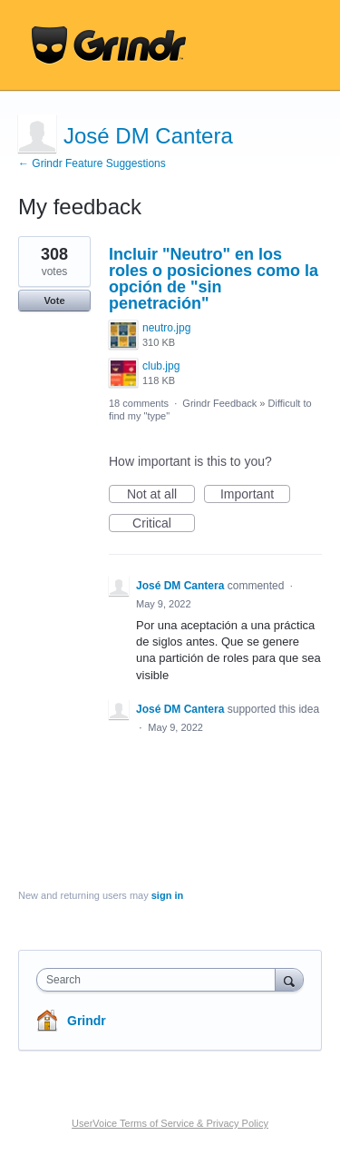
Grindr (86, 1020)
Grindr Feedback (219, 403)
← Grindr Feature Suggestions (92, 163)
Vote (54, 300)
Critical (163, 524)
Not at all (161, 495)
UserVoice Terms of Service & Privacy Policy (170, 1123)
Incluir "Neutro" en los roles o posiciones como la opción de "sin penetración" (213, 278)
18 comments (139, 403)
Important (255, 495)
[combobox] (160, 979)
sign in (167, 895)
